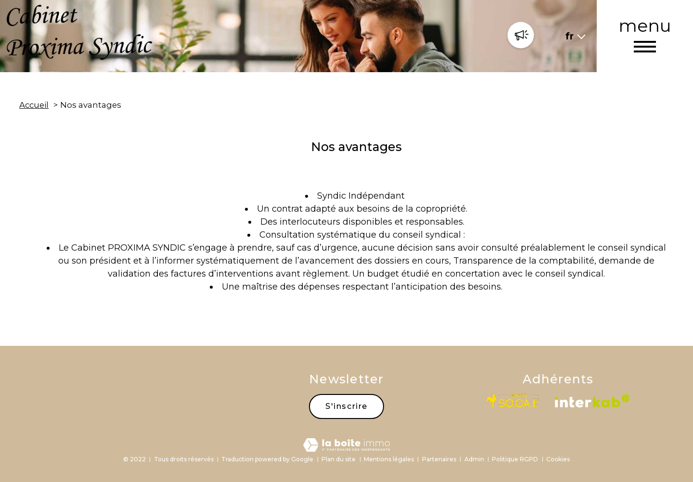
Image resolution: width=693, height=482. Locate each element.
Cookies (558, 459)
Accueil (34, 105)
